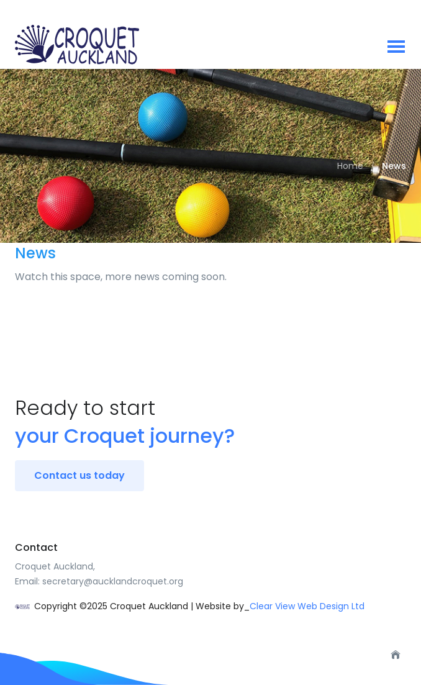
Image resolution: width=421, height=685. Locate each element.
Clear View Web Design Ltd (307, 606)
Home (350, 165)
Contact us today (79, 475)
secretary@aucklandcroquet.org (112, 581)
